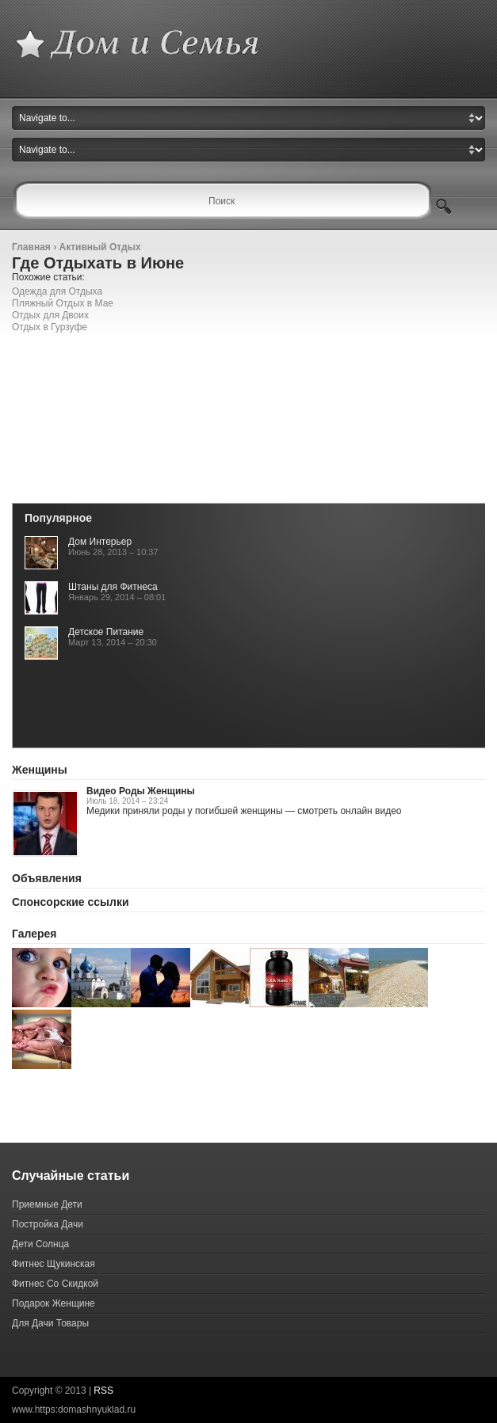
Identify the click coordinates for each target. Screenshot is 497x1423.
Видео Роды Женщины (140, 791)
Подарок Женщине (53, 1303)
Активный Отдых (99, 247)
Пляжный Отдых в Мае (62, 303)
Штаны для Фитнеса (113, 586)
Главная (31, 247)
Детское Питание (105, 631)
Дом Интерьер (100, 541)
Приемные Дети (47, 1204)
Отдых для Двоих (50, 315)
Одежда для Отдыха (57, 291)
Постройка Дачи (47, 1224)
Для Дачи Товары (50, 1323)
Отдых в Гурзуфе (49, 327)
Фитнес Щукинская (53, 1263)
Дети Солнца (40, 1244)
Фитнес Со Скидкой (55, 1283)
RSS (103, 1390)
